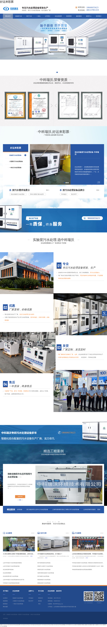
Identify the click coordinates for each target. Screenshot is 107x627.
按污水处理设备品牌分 (74, 190)
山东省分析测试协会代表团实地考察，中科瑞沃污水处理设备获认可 (88, 554)
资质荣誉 (69, 16)
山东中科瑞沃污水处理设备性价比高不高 (13, 579)
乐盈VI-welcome (3, 624)
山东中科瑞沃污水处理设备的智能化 (12, 562)
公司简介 (47, 16)
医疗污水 (29, 16)
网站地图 (5, 606)
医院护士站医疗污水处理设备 (45, 566)
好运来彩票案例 (7, 573)
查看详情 (20, 496)
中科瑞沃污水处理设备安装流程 (11, 583)
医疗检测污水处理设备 (43, 576)
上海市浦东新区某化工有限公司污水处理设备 (66, 509)
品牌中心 (31, 591)
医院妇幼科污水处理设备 (43, 583)
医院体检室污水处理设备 (43, 579)
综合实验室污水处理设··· (18, 194)
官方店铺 (41, 591)
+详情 (98, 182)
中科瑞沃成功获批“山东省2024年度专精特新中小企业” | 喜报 (87, 566)
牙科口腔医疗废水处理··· (37, 194)
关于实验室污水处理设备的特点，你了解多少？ (49, 554)
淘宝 (39, 603)
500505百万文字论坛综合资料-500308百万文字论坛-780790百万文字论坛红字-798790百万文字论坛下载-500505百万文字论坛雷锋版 (36, 624)
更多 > (48, 190)
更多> (99, 509)
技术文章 (43, 533)
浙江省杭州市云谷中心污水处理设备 (38, 509)
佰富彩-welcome (99, 624)
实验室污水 (18, 16)
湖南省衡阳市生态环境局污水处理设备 (20, 475)
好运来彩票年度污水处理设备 (10, 576)
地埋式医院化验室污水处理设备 (45, 573)
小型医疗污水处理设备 (16, 161)
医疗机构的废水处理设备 (43, 562)
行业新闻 (78, 533)
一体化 (38, 16)
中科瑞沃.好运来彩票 (53, 125)
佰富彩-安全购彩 (88, 624)
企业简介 (5, 598)
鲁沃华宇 (74, 194)
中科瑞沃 (64, 194)
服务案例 (79, 16)
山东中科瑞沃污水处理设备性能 (11, 566)
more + (33, 533)
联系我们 (98, 16)
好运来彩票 (6, 1)
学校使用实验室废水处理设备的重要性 (82, 569)
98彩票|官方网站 (80, 624)
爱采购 (40, 601)
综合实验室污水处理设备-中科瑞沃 (87, 153)
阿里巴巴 (40, 598)
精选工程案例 (53, 444)
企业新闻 (9, 533)
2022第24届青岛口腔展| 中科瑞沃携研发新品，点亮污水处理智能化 (19, 554)
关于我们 (5, 591)
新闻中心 (88, 16)
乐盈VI (93, 624)
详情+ (31, 556)
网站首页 (8, 16)
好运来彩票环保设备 (8, 569)
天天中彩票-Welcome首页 (71, 624)
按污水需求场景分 (21, 190)
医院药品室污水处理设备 (43, 569)
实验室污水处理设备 (15, 155)
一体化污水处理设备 (15, 167)
